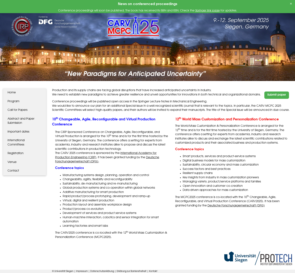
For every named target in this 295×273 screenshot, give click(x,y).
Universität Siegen (64, 271)
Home (12, 92)
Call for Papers (17, 110)
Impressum (82, 271)
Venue (12, 162)
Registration (16, 153)
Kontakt (153, 271)
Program (13, 101)
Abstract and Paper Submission (21, 121)
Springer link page (207, 10)
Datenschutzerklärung (102, 271)
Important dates (18, 131)
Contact (13, 171)
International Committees (16, 142)
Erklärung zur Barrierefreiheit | (133, 271)
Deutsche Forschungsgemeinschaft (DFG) (236, 205)
